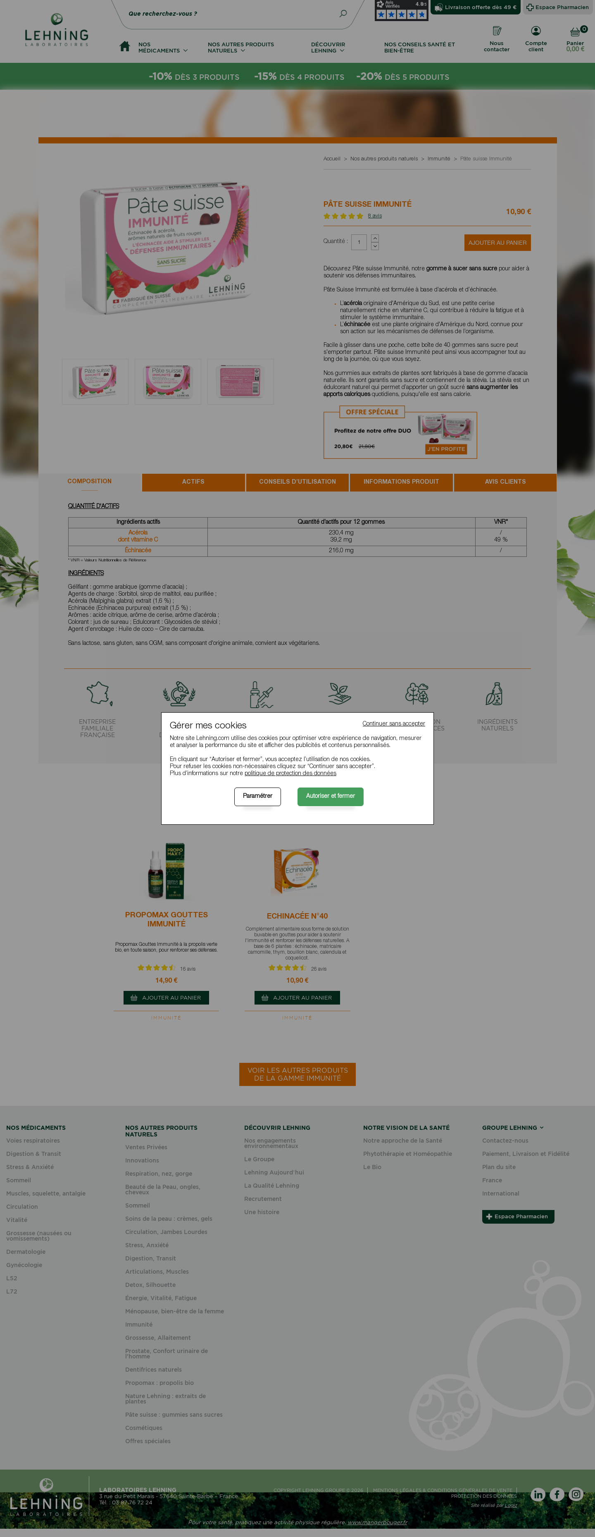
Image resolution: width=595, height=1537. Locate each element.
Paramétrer (257, 797)
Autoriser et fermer (330, 797)
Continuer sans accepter (394, 724)
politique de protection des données (290, 774)
